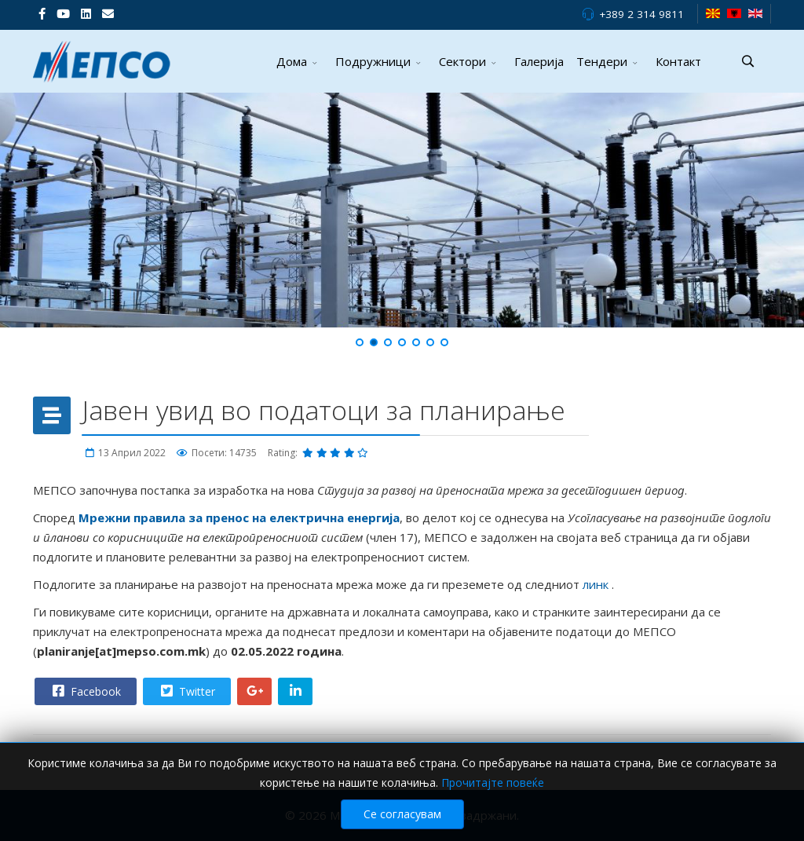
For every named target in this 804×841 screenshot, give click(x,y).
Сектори (462, 61)
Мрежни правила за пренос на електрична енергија (239, 517)
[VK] (108, 13)
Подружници (373, 61)
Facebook (85, 691)
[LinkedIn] (86, 13)
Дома (291, 61)
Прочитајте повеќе (492, 782)
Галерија (539, 61)
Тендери (601, 61)
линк (597, 584)
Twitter (186, 691)
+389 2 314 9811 (641, 14)
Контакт (678, 61)
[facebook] (42, 13)
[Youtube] (63, 13)
